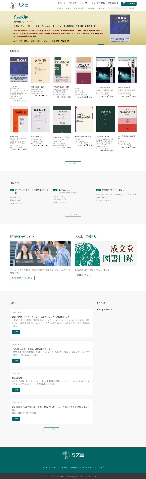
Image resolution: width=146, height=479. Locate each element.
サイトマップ (99, 467)
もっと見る (73, 163)
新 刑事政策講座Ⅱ (103, 87)
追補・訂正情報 (98, 3)
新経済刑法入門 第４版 (113, 190)
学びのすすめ (65, 190)
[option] (73, 28)
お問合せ (101, 8)
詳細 (16, 332)
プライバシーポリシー (50, 467)
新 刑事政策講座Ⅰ (125, 87)
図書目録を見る (82, 275)
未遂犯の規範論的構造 (83, 136)
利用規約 (65, 467)
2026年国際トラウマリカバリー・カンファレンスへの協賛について (41, 317)
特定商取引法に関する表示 (81, 467)
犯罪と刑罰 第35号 (38, 87)
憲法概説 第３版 (103, 136)
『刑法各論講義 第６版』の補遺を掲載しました (33, 349)
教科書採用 (113, 3)
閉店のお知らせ (19, 378)
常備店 (68, 8)
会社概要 (91, 8)
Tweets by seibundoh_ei (104, 310)
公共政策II (13, 87)
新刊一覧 (61, 3)
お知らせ (60, 8)
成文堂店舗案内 (79, 8)
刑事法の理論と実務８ (61, 87)
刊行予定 (72, 3)
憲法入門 (78, 88)
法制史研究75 (36, 137)
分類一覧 (83, 3)
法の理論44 (14, 137)
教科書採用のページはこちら (22, 278)
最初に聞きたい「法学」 (62, 137)
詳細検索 (131, 8)
